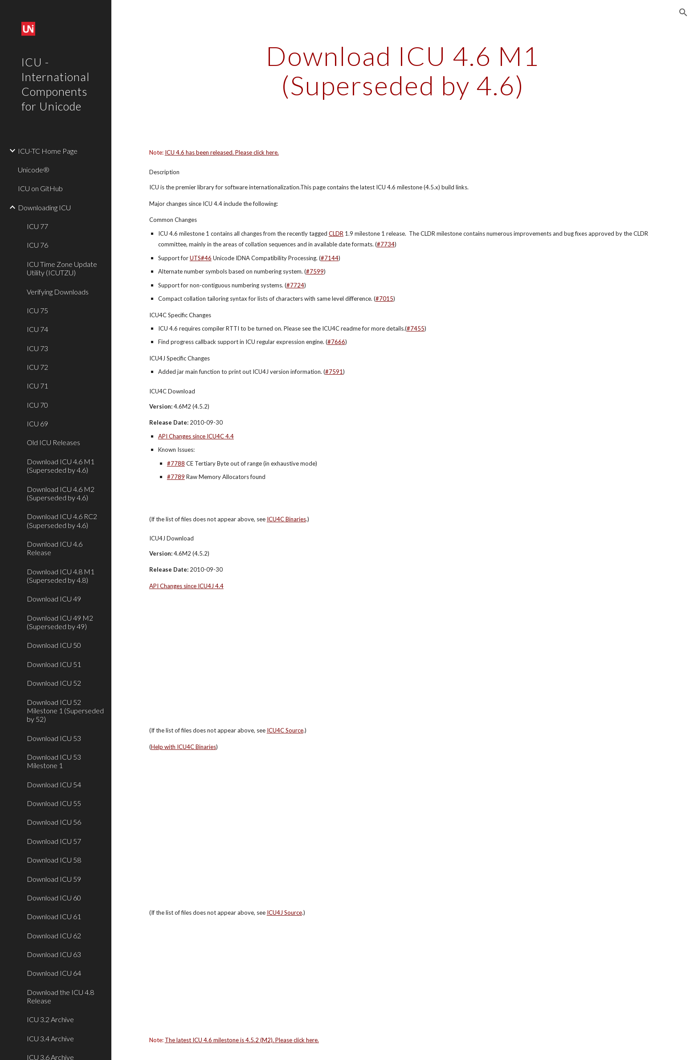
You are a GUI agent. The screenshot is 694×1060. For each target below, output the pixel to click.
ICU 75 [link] (37, 310)
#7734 (386, 244)
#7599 (315, 271)
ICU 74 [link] (37, 329)
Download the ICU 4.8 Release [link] (60, 996)
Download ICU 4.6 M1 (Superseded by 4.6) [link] (60, 465)
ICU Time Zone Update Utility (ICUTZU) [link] (62, 268)
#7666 (336, 341)
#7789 (176, 476)
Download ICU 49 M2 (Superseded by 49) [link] (60, 622)
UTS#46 (201, 258)
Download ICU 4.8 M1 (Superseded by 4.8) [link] (60, 575)
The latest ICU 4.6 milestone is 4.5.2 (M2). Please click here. (242, 1040)
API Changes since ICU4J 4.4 (186, 585)
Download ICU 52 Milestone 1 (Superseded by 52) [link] (65, 711)
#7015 (384, 298)
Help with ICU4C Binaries (183, 746)
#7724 (295, 285)
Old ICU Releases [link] (53, 442)
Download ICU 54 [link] (54, 784)
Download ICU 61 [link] (54, 916)
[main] (402, 70)
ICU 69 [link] (37, 423)
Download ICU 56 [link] (54, 822)
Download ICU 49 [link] (54, 598)
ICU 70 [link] (37, 405)
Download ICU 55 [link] (54, 803)
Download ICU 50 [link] (54, 645)
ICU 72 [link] (37, 367)
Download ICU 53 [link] (54, 738)
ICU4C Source (285, 730)
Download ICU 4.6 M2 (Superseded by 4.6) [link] (60, 493)
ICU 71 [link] (37, 385)
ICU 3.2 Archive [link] (50, 1019)
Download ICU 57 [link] (54, 841)
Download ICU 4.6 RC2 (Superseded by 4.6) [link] (62, 520)
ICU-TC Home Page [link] (48, 151)
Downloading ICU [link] (44, 207)
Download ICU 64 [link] (54, 973)
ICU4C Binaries (286, 519)
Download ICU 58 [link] (54, 859)
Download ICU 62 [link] (54, 935)
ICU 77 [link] (37, 226)
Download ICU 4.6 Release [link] (54, 548)
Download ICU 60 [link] (54, 897)
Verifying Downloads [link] (58, 291)
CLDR (336, 233)
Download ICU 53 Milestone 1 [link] (54, 761)
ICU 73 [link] (37, 348)
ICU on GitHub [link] (40, 188)
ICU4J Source (284, 912)
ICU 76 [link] (37, 245)
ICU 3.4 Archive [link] (50, 1038)
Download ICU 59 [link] (54, 879)
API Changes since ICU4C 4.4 (196, 436)
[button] (683, 12)
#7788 (176, 463)
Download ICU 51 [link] (54, 664)
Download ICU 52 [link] (54, 683)
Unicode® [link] (33, 169)
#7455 (416, 328)
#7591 (334, 371)
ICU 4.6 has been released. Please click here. (222, 152)
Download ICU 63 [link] (54, 954)
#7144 (330, 258)
